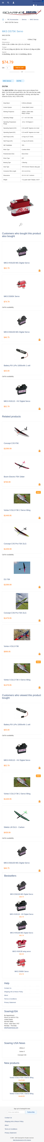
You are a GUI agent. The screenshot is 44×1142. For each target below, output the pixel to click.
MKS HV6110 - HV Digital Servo (21, 914)
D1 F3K (7, 579)
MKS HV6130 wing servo (21, 951)
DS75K (19, 81)
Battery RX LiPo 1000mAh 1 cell (17, 366)
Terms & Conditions (10, 999)
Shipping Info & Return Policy (13, 992)
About (6, 995)
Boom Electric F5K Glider (14, 477)
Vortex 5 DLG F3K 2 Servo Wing (17, 510)
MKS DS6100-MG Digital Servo (21, 894)
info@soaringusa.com (11, 1027)
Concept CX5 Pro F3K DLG (15, 544)
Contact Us (7, 988)
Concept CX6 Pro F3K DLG (15, 613)
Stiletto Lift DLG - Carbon (14, 827)
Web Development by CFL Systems (22, 1140)
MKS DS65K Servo (22, 971)
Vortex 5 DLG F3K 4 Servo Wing (17, 680)
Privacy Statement (10, 1002)
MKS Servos (7, 81)
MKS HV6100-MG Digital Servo (21, 933)
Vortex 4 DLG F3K (11, 646)
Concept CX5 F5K (11, 443)
